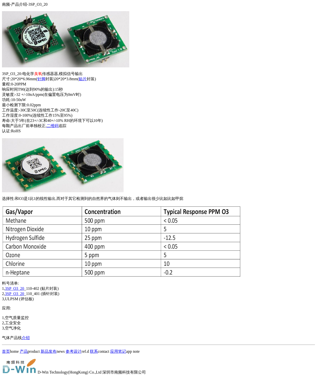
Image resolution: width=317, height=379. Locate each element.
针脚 (41, 79)
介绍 (26, 338)
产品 (24, 351)
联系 (94, 351)
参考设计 (73, 351)
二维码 (52, 126)
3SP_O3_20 (14, 288)
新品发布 (48, 351)
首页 (6, 351)
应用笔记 (118, 351)
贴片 (83, 79)
